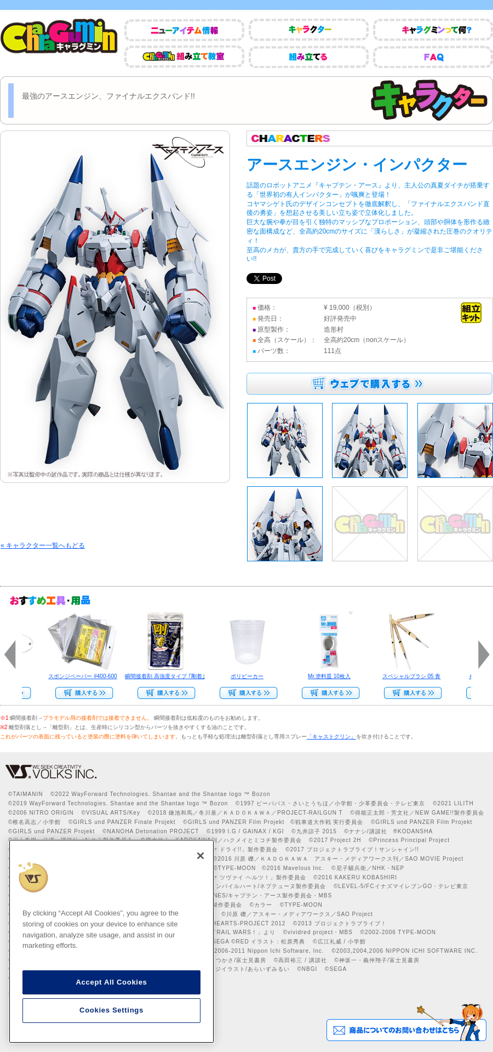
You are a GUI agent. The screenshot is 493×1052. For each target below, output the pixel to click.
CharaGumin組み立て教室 (184, 57)
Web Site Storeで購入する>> (82, 693)
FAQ (433, 57)
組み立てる (309, 57)
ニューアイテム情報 (184, 30)
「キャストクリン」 (331, 736)
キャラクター (309, 30)
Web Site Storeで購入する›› (329, 693)
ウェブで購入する (369, 384)
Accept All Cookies (111, 982)
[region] (111, 941)
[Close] (200, 856)
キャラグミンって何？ (433, 30)
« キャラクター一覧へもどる (43, 545)
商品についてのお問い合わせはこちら (406, 1022)
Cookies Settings (111, 1010)
